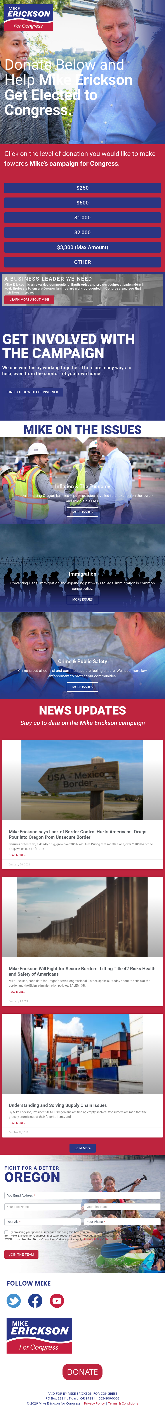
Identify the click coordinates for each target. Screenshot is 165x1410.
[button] (82, 1148)
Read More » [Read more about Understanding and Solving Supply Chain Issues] (17, 1123)
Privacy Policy (92, 1239)
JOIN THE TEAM (21, 1254)
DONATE (82, 1371)
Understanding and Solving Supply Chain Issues (58, 1105)
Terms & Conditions (123, 1403)
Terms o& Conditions (118, 1239)
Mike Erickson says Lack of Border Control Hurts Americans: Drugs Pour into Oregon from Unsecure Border (77, 834)
